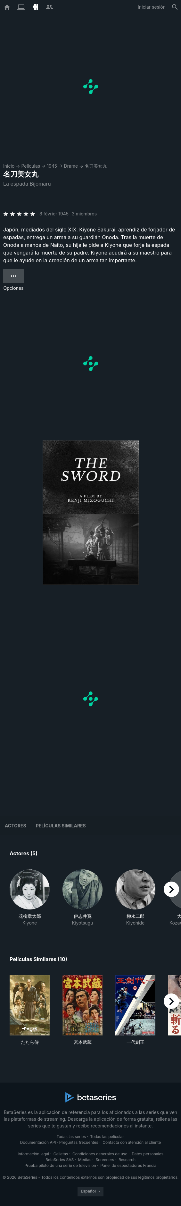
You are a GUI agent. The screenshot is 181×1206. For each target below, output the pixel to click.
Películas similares (61, 825)
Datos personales (147, 1154)
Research (127, 1159)
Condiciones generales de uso (100, 1154)
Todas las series (71, 1136)
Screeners (105, 1159)
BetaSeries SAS (59, 1159)
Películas (30, 166)
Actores (15, 825)
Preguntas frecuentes (78, 1142)
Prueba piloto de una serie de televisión (60, 1165)
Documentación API (38, 1142)
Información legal (33, 1154)
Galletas (60, 1154)
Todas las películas (107, 1136)
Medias (84, 1159)
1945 (52, 166)
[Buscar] (175, 7)
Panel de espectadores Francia (128, 1165)
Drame (71, 166)
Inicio (8, 166)
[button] (30, 897)
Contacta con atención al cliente (132, 1142)
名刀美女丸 (96, 166)
